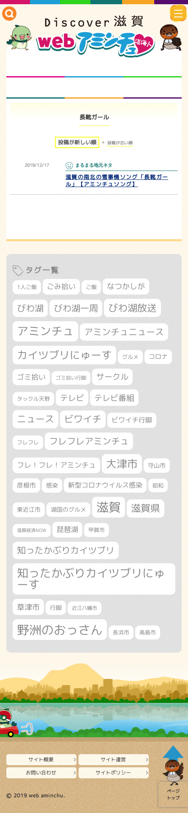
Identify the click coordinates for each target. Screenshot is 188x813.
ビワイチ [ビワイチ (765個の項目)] (82, 419)
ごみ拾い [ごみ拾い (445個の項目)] (61, 286)
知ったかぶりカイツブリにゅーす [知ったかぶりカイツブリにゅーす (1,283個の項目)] (91, 579)
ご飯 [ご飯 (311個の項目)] (91, 287)
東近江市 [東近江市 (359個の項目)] (29, 509)
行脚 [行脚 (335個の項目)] (56, 608)
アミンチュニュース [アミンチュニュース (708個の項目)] (124, 331)
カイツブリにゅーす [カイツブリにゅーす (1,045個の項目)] (64, 354)
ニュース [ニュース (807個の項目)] (35, 418)
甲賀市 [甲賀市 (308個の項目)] (96, 530)
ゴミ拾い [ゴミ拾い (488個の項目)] (31, 377)
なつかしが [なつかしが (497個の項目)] (126, 286)
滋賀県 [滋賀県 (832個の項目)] (145, 508)
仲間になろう (152, 67)
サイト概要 (41, 759)
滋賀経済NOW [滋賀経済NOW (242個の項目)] (31, 530)
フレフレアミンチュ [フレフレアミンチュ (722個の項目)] (89, 441)
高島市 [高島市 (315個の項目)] (147, 632)
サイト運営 (113, 759)
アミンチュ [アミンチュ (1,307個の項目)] (45, 331)
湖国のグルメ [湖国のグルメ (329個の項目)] (68, 509)
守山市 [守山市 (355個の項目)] (157, 465)
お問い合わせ (41, 772)
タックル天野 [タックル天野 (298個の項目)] (33, 398)
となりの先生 (94, 67)
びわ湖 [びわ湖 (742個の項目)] (30, 308)
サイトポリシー (113, 772)
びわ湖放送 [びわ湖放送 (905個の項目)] (132, 308)
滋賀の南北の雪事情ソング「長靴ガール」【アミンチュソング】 (116, 180)
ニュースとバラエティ (152, 88)
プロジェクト (94, 88)
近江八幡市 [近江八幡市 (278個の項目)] (84, 608)
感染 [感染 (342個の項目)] (52, 485)
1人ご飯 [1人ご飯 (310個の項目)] (27, 287)
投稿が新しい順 (77, 142)
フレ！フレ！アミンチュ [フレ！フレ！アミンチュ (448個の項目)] (56, 465)
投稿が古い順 (120, 143)
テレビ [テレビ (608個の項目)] (72, 397)
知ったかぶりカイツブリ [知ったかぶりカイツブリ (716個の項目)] (65, 550)
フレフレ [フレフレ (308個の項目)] (28, 442)
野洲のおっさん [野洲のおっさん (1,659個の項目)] (60, 629)
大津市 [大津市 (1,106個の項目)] (122, 463)
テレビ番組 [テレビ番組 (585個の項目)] (114, 397)
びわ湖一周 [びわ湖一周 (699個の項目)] (76, 308)
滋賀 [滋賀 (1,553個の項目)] (108, 507)
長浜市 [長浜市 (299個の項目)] (121, 632)
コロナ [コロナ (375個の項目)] (158, 356)
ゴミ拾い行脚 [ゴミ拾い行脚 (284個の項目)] (71, 377)
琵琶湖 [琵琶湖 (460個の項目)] (67, 529)
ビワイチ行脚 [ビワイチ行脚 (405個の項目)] (132, 419)
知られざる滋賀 (35, 67)
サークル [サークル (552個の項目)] (112, 376)
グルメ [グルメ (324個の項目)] (130, 357)
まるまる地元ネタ (35, 88)
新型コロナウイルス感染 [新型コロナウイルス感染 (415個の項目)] (105, 485)
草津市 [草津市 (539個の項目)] (28, 606)
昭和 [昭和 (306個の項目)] (158, 485)
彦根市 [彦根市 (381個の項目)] (26, 485)
